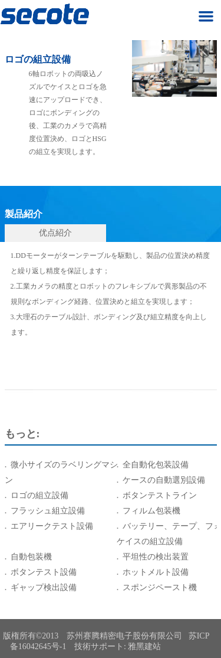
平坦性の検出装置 (156, 556)
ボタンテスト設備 (44, 572)
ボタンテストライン (160, 495)
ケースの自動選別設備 (164, 480)
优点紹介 (55, 232)
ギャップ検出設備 (44, 587)
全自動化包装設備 (156, 464)
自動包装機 (31, 556)
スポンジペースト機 (160, 587)
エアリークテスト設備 (52, 526)
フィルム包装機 (151, 510)
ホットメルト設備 (156, 572)
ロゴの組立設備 (39, 495)
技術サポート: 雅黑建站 (117, 646)
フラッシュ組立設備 (48, 510)
